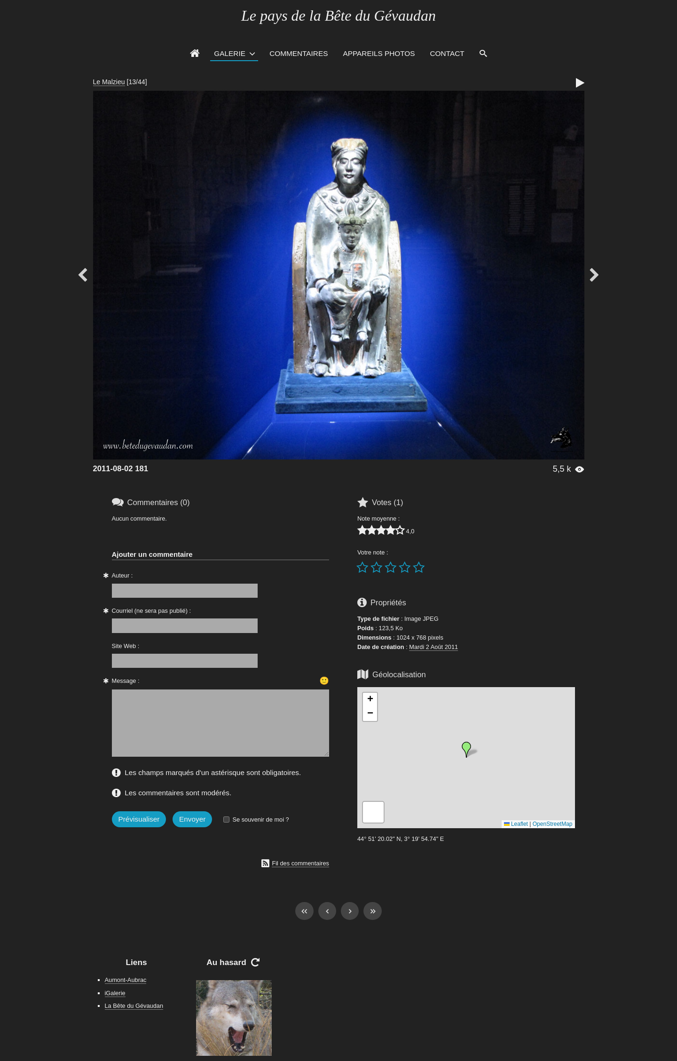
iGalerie (115, 993)
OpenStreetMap (553, 824)
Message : (126, 680)
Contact (447, 53)
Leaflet (516, 824)
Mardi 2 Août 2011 (433, 646)
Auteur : (122, 575)
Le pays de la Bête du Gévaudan (338, 15)
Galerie (229, 53)
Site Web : (126, 645)
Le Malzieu (109, 82)
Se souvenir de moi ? (260, 819)
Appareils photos (379, 53)
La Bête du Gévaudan (134, 1005)
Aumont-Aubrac (126, 979)
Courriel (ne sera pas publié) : (151, 610)
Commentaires (298, 53)
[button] (466, 750)
